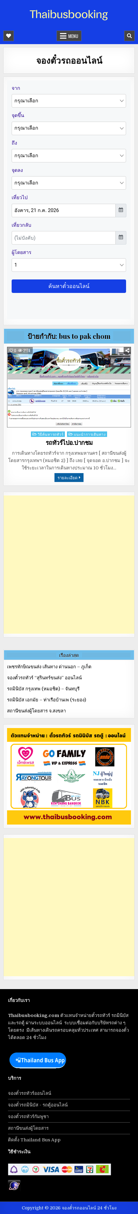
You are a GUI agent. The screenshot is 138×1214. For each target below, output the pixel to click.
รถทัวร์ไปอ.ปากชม (69, 442)
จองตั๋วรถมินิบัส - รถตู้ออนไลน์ (38, 1105)
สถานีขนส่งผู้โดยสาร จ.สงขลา (36, 711)
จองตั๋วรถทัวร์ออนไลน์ (29, 1093)
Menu (73, 35)
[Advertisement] (69, 564)
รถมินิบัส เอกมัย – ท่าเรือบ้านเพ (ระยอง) (46, 700)
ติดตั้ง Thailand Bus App (34, 1140)
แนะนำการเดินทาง (90, 434)
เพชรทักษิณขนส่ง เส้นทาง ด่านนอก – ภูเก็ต (49, 667)
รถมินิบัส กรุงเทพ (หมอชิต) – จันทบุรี (43, 689)
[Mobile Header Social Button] (8, 36)
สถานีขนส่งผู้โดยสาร (28, 1128)
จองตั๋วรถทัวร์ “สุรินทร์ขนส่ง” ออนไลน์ (44, 678)
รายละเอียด (67, 477)
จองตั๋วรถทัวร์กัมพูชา (28, 1116)
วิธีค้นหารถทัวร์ (51, 434)
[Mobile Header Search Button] (129, 36)
